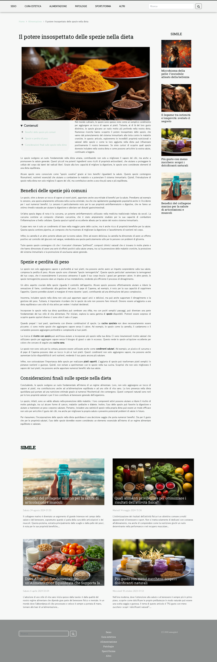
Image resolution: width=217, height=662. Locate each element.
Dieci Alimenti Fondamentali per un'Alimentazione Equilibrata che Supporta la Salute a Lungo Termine (62, 583)
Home (22, 21)
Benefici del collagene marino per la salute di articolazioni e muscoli (176, 207)
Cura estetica (33, 6)
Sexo (13, 6)
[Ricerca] (171, 6)
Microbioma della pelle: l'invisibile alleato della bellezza (175, 74)
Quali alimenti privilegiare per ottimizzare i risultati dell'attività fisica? (150, 500)
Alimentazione (58, 6)
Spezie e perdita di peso (36, 138)
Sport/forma (103, 6)
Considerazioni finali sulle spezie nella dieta (46, 144)
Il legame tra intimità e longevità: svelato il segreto (175, 118)
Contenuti (31, 125)
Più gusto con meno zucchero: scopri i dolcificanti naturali (174, 162)
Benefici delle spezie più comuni (40, 132)
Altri (122, 6)
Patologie (81, 6)
